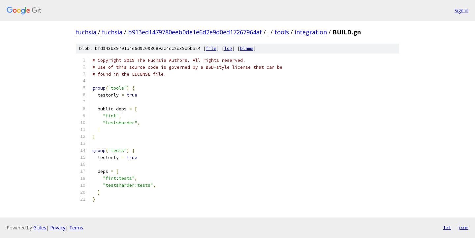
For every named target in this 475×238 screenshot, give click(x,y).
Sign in (461, 10)
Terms (76, 227)
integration (311, 32)
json (463, 227)
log (228, 48)
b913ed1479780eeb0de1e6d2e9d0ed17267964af (195, 32)
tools (281, 32)
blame (246, 48)
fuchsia (86, 32)
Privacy (57, 227)
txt (447, 227)
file (211, 48)
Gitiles (39, 227)
